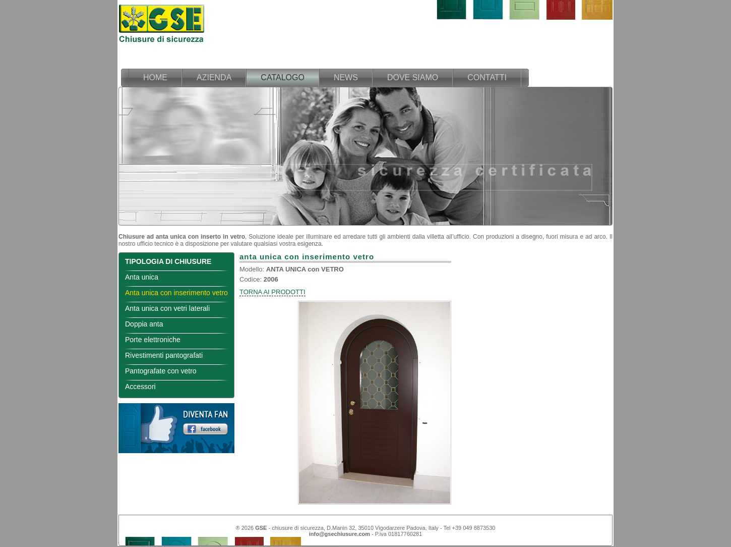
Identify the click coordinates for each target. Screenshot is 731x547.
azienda (214, 77)
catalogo (282, 77)
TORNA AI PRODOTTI (272, 292)
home (155, 77)
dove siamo (412, 77)
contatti (487, 77)
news (346, 77)
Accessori (140, 386)
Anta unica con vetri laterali (167, 308)
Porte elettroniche (152, 340)
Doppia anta (144, 324)
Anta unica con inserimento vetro (176, 293)
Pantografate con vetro (161, 371)
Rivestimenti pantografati (164, 355)
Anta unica (141, 277)
